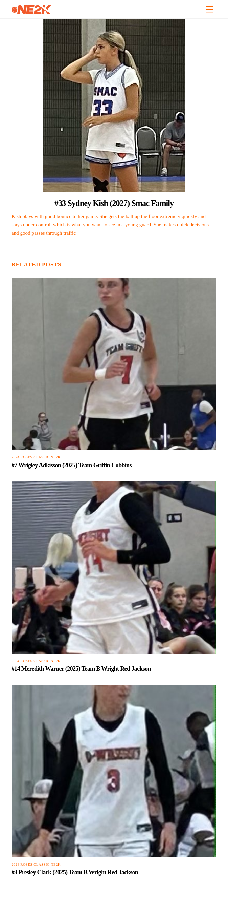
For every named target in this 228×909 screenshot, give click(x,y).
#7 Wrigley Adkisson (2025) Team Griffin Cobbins (72, 465)
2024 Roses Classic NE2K (36, 457)
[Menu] (209, 9)
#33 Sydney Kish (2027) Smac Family (114, 203)
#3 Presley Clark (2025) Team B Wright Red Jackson (75, 872)
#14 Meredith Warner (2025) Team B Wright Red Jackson (81, 668)
